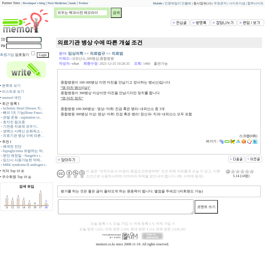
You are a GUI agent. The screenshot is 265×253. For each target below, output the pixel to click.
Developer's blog (34, 3)
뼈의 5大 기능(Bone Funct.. (23, 113)
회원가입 (7, 55)
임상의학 (75, 53)
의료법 (117, 53)
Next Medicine (57, 3)
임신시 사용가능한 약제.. (22, 160)
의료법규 (97, 53)
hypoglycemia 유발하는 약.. (23, 151)
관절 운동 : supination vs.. (22, 117)
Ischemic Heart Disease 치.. (22, 108)
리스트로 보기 (13, 91)
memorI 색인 (11, 98)
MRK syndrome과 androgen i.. (25, 165)
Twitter (84, 3)
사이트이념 (237, 3)
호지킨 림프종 (14, 122)
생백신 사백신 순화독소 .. (23, 131)
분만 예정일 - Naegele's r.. (22, 156)
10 (251, 171)
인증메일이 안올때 (178, 3)
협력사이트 (255, 3)
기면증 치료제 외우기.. (20, 126)
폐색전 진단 (12, 146)
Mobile (157, 3)
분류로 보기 (11, 86)
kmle (72, 3)
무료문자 (220, 3)
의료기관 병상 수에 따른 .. (23, 136)
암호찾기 (22, 55)
